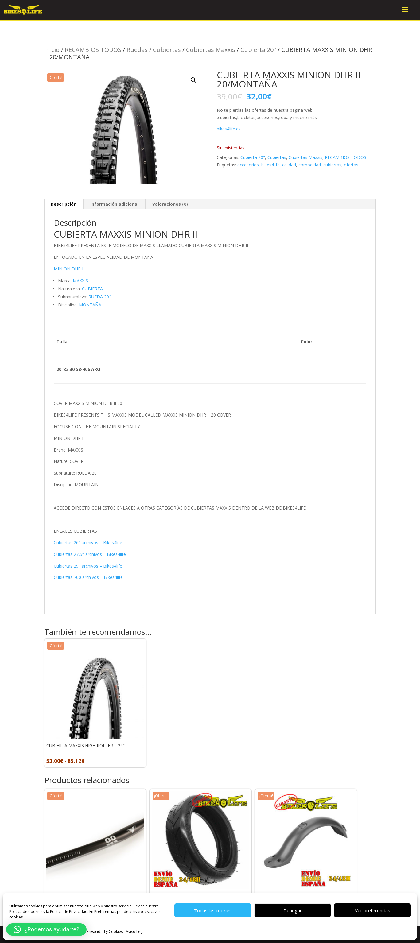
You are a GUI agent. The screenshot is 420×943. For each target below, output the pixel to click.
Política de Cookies (25, 911)
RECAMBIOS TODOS (93, 49)
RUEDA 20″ (99, 297)
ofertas (351, 165)
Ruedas (137, 49)
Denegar (292, 910)
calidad (289, 165)
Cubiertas (167, 49)
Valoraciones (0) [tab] (170, 204)
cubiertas (332, 165)
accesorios (248, 165)
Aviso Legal (136, 931)
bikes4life (270, 165)
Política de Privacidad (69, 911)
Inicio (52, 49)
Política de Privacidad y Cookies (95, 931)
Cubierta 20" (258, 49)
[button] (193, 80)
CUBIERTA (92, 289)
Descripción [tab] (63, 204)
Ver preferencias (372, 910)
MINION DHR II (69, 269)
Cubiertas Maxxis (210, 49)
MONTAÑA (90, 305)
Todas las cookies (213, 910)
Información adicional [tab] (114, 204)
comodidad (309, 165)
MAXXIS (80, 281)
